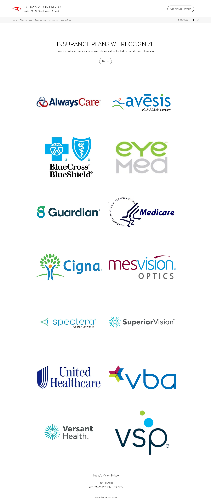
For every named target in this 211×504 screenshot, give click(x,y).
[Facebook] (193, 19)
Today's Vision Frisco (106, 475)
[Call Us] (105, 61)
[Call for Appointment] (180, 9)
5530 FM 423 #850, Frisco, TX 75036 (41, 11)
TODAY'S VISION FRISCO (42, 7)
